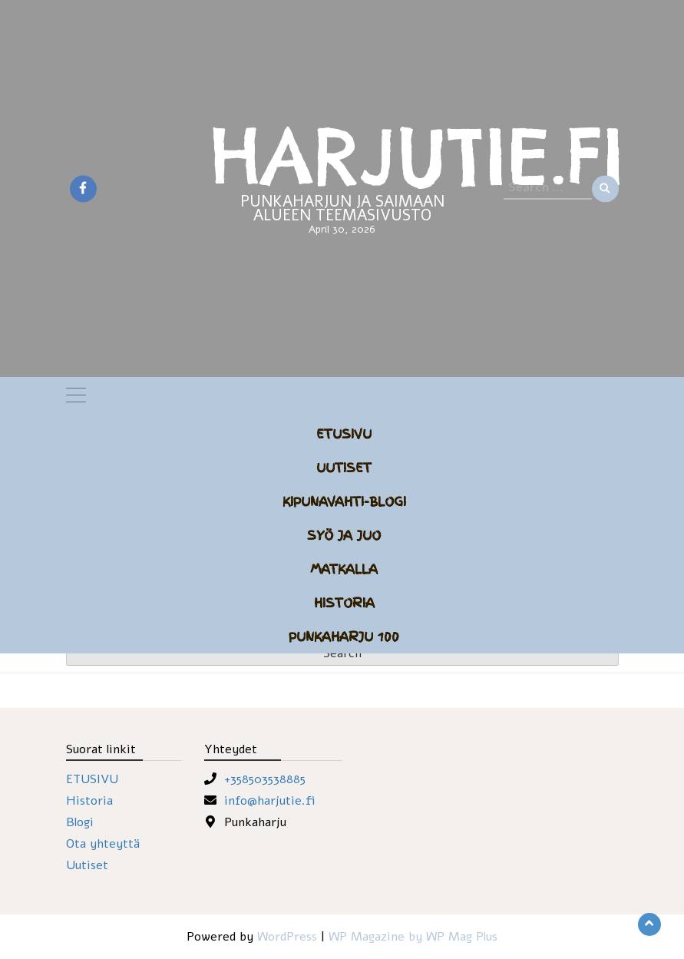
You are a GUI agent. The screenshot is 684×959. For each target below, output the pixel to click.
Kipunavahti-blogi (344, 501)
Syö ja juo (344, 535)
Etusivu (344, 434)
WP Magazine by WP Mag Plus (413, 936)
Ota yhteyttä (103, 843)
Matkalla (344, 569)
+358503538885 (265, 779)
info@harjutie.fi (270, 800)
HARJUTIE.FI (417, 155)
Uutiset (344, 467)
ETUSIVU (92, 779)
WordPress (287, 936)
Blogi (80, 822)
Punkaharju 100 (344, 636)
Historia (344, 603)
